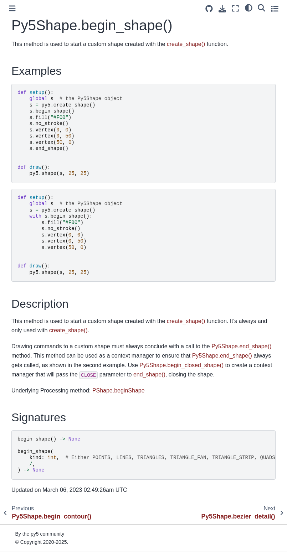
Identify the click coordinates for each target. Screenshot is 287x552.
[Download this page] (222, 9)
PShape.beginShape (118, 390)
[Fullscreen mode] (235, 8)
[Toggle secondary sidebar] (274, 8)
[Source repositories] (209, 9)
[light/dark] (248, 7)
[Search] (261, 7)
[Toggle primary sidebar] (12, 8)
